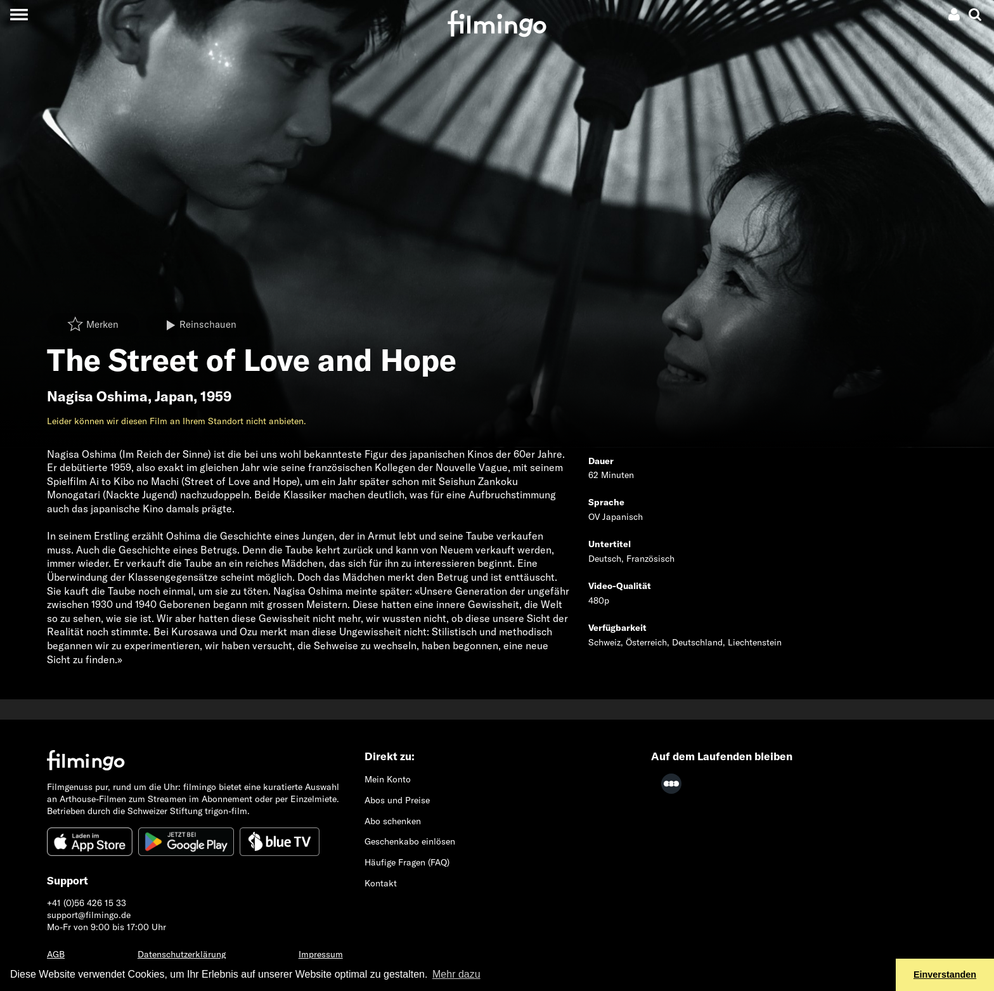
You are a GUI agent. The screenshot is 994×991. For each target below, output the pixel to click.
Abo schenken (393, 821)
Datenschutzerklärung (182, 954)
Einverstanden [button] (944, 974)
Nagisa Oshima (97, 396)
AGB (56, 954)
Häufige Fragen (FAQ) (407, 862)
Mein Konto (388, 779)
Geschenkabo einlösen (410, 841)
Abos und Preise (397, 800)
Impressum (321, 954)
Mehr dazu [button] (456, 974)
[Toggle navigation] (18, 14)
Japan (174, 396)
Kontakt (381, 883)
